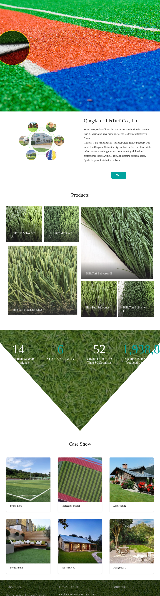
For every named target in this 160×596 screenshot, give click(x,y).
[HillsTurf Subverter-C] (136, 299)
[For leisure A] (80, 541)
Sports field (16, 505)
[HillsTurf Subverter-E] (98, 298)
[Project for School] (80, 479)
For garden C (119, 567)
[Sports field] (28, 479)
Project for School (71, 505)
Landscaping (119, 505)
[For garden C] (132, 541)
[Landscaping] (132, 479)
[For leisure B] (28, 541)
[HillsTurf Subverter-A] (24, 224)
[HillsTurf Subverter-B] (117, 243)
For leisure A (68, 567)
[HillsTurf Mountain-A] (61, 224)
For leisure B (16, 567)
